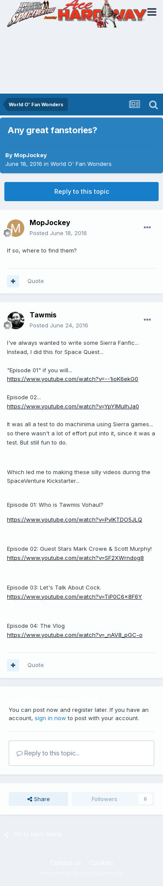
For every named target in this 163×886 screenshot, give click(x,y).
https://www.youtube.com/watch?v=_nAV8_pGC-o (75, 634)
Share (38, 798)
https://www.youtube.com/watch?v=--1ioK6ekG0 (72, 378)
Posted (58, 232)
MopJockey (30, 155)
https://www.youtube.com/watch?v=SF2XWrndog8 (75, 557)
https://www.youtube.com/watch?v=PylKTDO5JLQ (74, 519)
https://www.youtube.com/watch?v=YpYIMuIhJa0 (73, 406)
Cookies (101, 862)
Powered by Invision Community (81, 873)
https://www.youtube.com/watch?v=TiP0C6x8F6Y (74, 596)
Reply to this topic (81, 191)
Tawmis (43, 314)
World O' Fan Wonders (81, 163)
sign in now (50, 717)
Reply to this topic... (48, 753)
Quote (35, 280)
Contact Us (65, 862)
